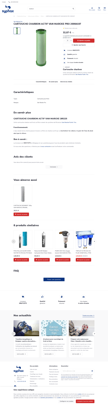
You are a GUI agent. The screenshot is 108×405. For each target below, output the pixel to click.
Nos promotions (53, 379)
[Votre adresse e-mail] (77, 371)
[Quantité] (68, 41)
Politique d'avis (53, 376)
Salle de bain (33, 369)
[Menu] (104, 9)
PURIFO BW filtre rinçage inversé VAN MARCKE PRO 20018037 (63, 252)
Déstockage (33, 383)
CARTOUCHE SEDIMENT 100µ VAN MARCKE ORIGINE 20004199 (23, 207)
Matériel (32, 381)
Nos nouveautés (53, 381)
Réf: (64, 67)
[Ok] (92, 371)
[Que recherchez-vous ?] (51, 9)
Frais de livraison (53, 374)
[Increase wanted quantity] (71, 41)
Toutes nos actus (87, 315)
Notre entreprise (53, 369)
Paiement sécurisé (54, 372)
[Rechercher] (73, 9)
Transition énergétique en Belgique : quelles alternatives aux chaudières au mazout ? (25, 340)
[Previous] (14, 241)
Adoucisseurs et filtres (33, 16)
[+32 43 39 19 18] (13, 2)
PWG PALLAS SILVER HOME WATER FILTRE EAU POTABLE (23, 252)
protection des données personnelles (69, 377)
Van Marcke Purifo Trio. (81, 74)
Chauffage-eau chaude (36, 374)
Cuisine (32, 372)
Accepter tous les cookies (85, 401)
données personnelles (46, 397)
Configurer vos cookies (66, 401)
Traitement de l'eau (21, 16)
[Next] (94, 241)
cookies (79, 394)
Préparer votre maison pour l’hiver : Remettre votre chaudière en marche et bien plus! (81, 340)
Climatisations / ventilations (37, 379)
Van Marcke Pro (18, 21)
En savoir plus (53, 82)
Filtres (42, 16)
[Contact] (4, 2)
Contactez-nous (53, 384)
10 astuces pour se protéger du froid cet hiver (53, 340)
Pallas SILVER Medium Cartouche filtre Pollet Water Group (42, 252)
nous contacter (46, 146)
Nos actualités (22, 315)
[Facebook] (15, 386)
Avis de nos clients (66, 82)
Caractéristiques (41, 82)
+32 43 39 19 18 (21, 381)
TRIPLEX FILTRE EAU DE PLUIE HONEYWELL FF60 (83, 252)
